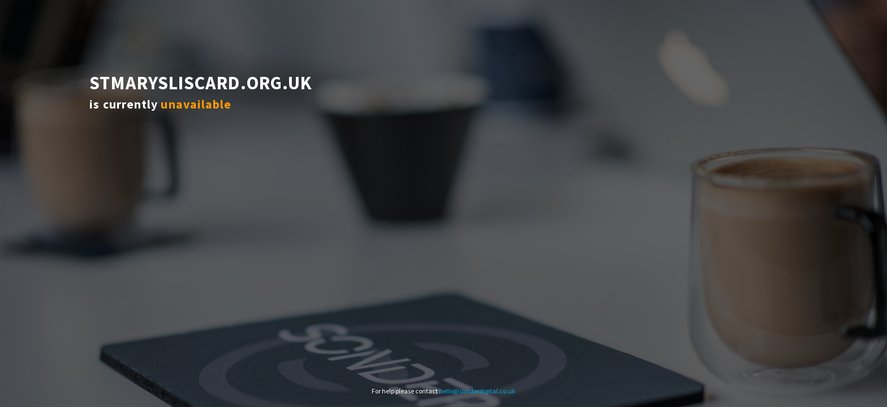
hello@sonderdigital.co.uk (477, 391)
